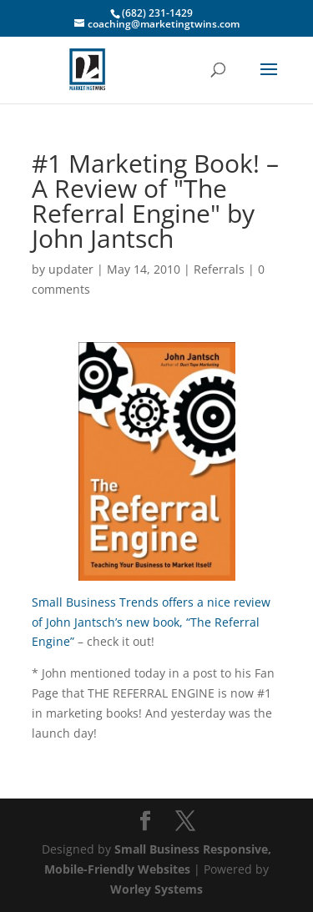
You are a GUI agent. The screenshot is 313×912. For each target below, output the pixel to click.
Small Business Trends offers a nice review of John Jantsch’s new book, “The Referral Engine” (151, 622)
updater (70, 269)
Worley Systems (156, 889)
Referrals (219, 269)
